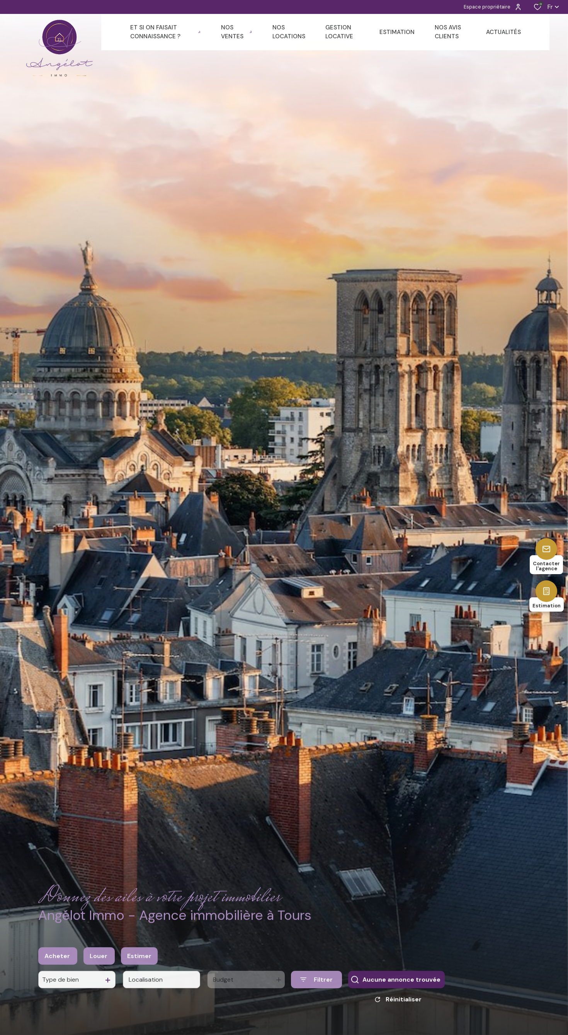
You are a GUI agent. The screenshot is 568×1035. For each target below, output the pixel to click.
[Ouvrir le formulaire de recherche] (316, 987)
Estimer (139, 964)
